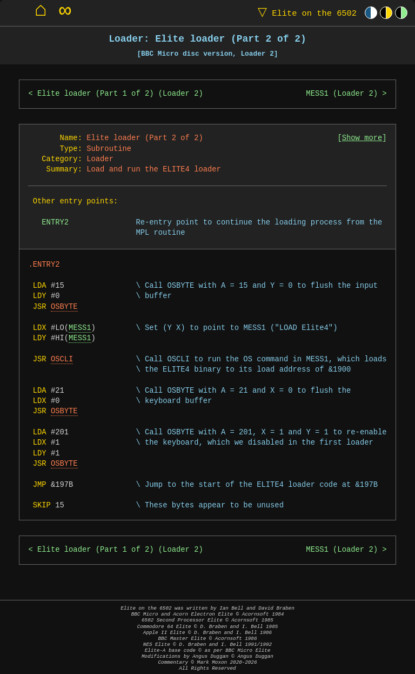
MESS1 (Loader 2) (342, 94)
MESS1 (80, 328)
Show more (362, 138)
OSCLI (62, 359)
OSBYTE (64, 307)
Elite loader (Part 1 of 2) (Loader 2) (120, 94)
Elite (305, 12)
